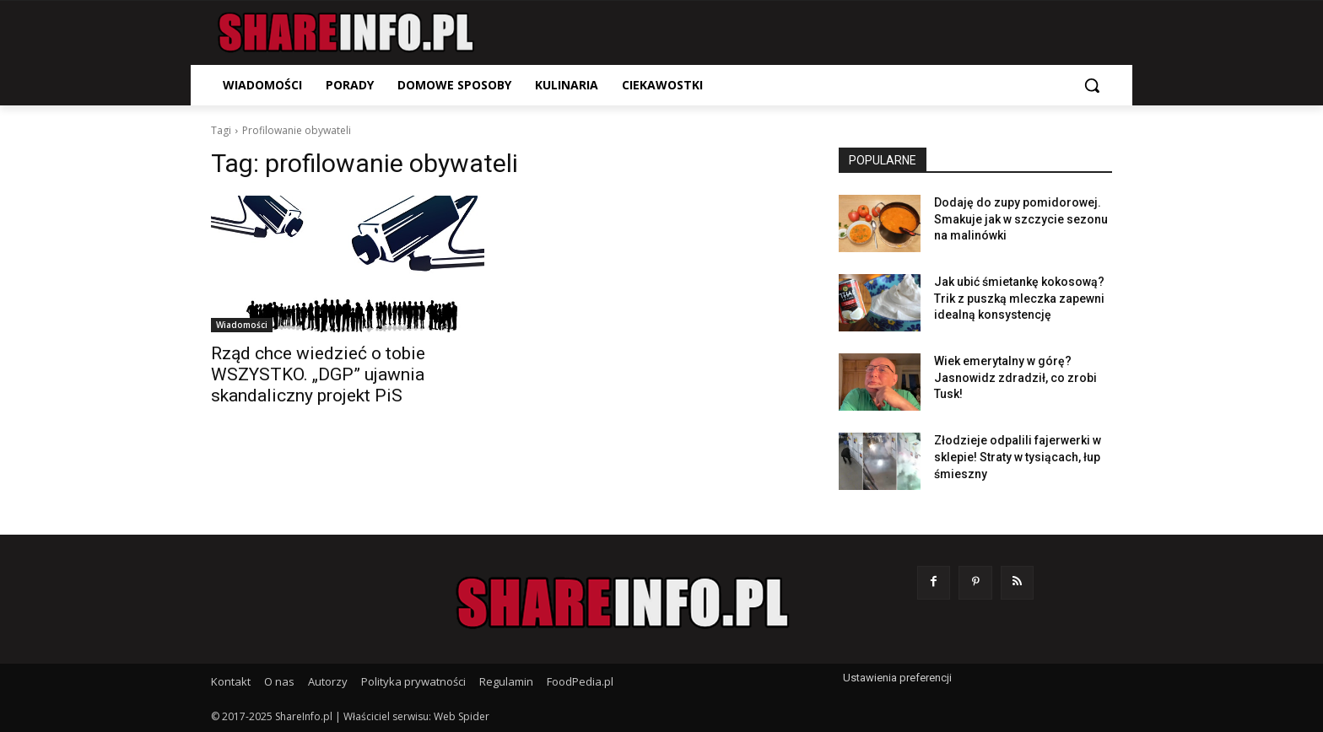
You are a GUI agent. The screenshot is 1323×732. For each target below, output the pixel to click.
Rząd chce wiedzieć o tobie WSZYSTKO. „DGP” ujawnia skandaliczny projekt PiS (318, 374)
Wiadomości (241, 325)
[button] (1092, 85)
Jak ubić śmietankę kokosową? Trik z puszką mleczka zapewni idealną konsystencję (1019, 298)
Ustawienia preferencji (897, 677)
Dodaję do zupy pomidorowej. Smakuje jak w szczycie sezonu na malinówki (1021, 219)
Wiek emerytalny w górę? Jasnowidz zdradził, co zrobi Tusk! (1015, 377)
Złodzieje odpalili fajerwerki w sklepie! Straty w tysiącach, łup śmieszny (1017, 456)
